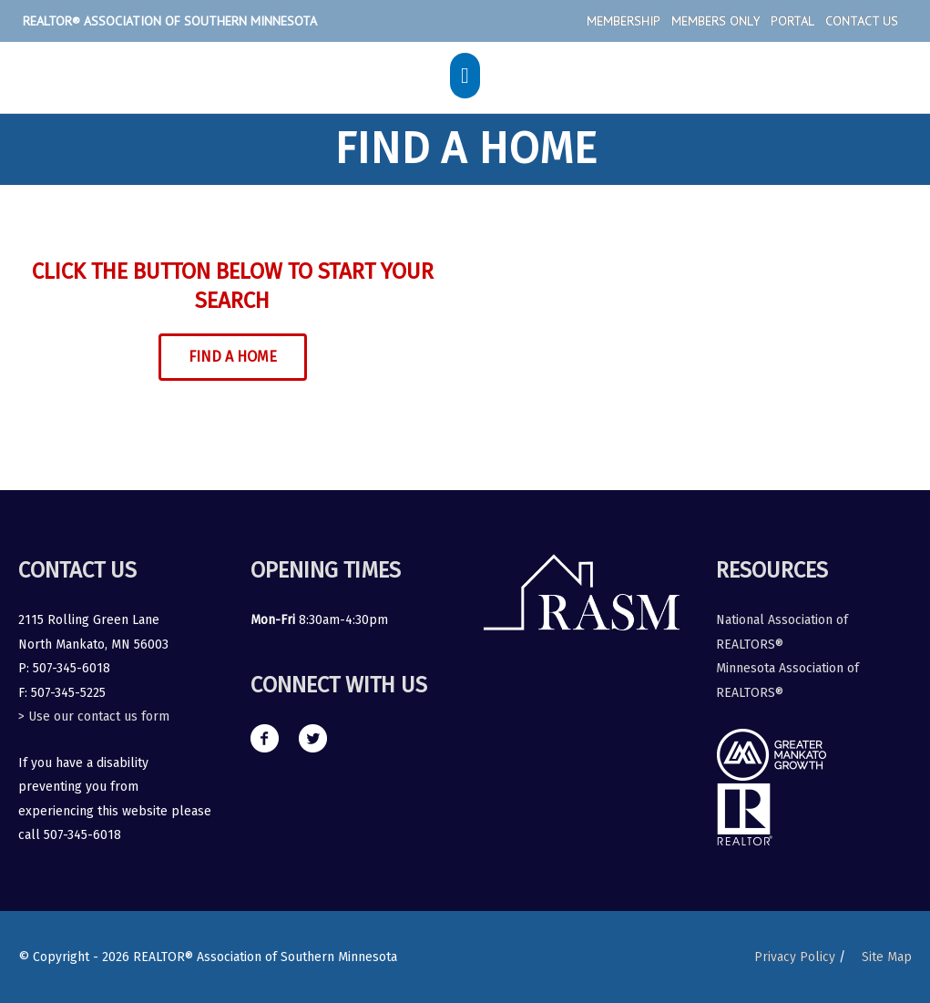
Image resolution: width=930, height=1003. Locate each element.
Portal (792, 21)
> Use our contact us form (93, 716)
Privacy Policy (794, 957)
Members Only (715, 21)
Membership (623, 21)
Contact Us (861, 21)
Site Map (887, 957)
